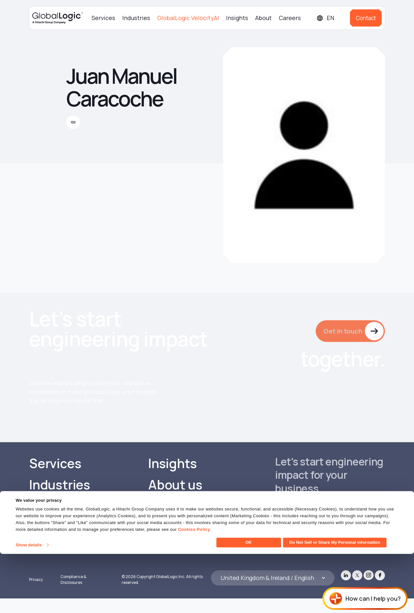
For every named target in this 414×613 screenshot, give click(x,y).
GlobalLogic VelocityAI (188, 18)
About (263, 18)
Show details (29, 604)
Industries (136, 18)
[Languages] (330, 18)
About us (175, 498)
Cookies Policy (194, 588)
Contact (366, 18)
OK (248, 601)
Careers (290, 18)
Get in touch (341, 331)
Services (103, 18)
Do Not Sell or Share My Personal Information (334, 601)
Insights (237, 18)
